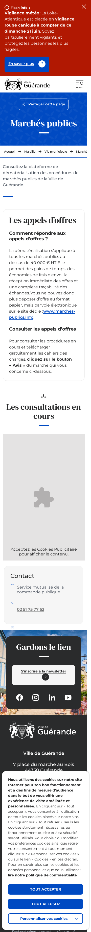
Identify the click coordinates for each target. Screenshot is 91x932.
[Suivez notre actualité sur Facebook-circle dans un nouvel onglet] (19, 697)
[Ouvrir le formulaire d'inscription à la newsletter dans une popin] (43, 675)
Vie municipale (55, 151)
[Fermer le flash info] (83, 7)
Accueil (9, 151)
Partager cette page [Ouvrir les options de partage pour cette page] (43, 104)
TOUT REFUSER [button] (45, 904)
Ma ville (29, 151)
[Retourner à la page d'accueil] (27, 84)
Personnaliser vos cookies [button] (43, 918)
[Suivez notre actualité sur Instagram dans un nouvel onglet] (36, 697)
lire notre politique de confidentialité (42, 875)
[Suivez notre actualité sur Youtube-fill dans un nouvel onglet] (68, 697)
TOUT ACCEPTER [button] (45, 889)
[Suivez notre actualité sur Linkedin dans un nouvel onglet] (52, 697)
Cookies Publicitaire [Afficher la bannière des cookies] (57, 549)
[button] (80, 84)
